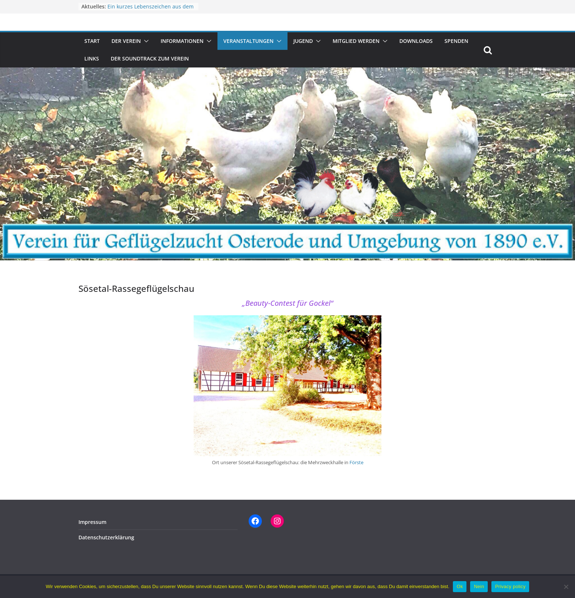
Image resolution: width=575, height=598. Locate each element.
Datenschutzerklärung (106, 537)
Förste (356, 462)
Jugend (303, 40)
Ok (460, 586)
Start (92, 40)
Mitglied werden (356, 40)
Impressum (92, 521)
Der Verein (126, 40)
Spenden (456, 40)
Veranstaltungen (248, 40)
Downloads (416, 40)
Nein (479, 586)
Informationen (182, 40)
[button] (145, 41)
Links (91, 58)
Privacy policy (510, 586)
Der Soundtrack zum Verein (150, 58)
